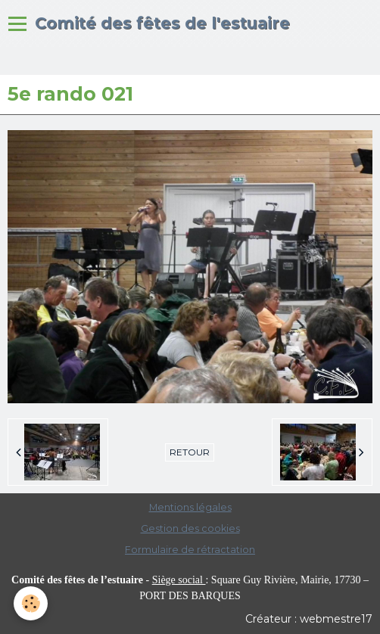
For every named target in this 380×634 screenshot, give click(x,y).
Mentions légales (190, 507)
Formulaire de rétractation (190, 549)
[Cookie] (31, 603)
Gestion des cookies (190, 528)
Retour (190, 452)
